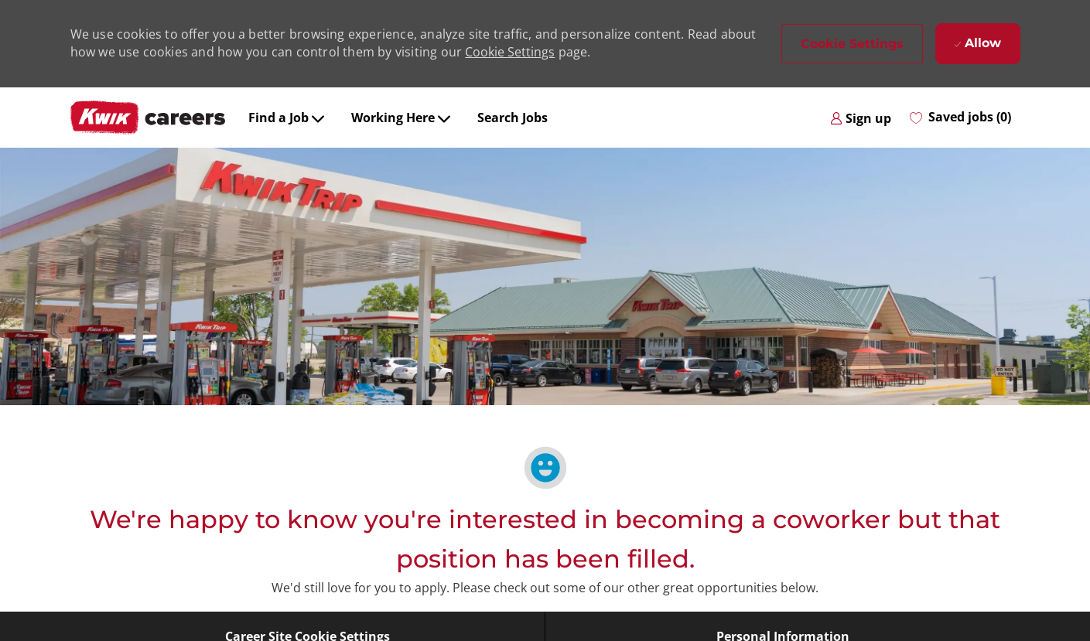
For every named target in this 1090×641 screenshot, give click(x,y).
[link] (860, 117)
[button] (852, 43)
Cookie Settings (510, 51)
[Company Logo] (147, 118)
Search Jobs (512, 117)
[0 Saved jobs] (960, 117)
